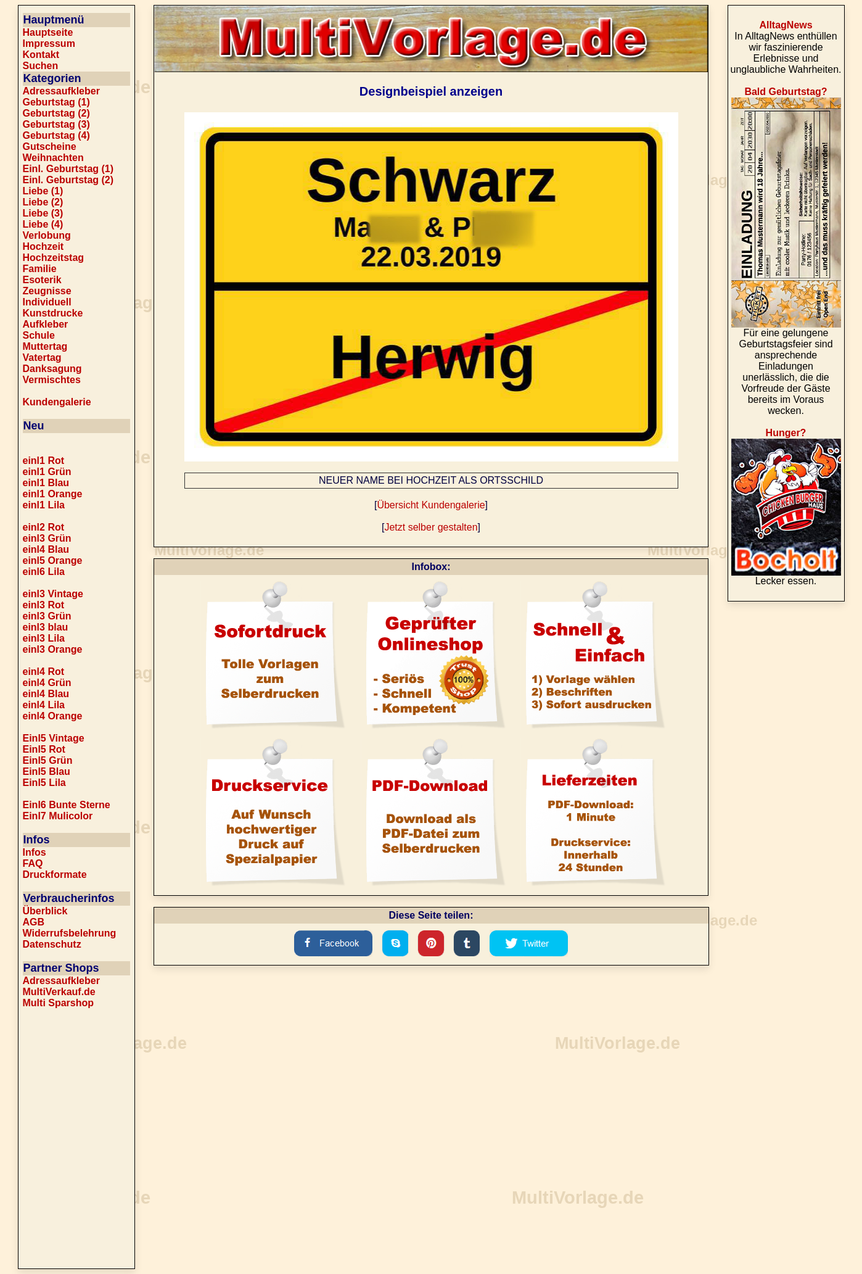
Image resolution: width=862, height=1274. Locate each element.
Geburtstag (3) (56, 124)
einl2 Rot (44, 527)
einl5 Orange (53, 560)
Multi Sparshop (58, 1003)
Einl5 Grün (48, 760)
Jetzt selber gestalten (430, 527)
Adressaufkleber (61, 91)
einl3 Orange (53, 649)
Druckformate (55, 874)
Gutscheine (49, 146)
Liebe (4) (43, 224)
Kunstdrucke (53, 313)
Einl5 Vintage (53, 738)
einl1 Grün (47, 471)
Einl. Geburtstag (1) (68, 168)
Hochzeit (43, 246)
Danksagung (52, 368)
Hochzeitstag (53, 257)
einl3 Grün (47, 538)
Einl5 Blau (46, 771)
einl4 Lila (44, 705)
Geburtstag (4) (56, 135)
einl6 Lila (44, 571)
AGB (34, 922)
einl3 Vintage (53, 594)
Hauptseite (48, 32)
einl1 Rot (44, 460)
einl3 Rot (44, 605)
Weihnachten (53, 157)
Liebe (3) (43, 213)
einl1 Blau (46, 483)
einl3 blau (45, 627)
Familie (40, 268)
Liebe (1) (43, 191)
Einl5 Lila (44, 782)
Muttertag (45, 346)
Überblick (45, 911)
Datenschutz (52, 944)
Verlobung (47, 235)
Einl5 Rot (44, 749)
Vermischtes (52, 379)
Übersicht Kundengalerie (431, 505)
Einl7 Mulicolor (58, 816)
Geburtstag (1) (56, 102)
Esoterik (42, 280)
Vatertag (42, 357)
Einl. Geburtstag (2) (68, 180)
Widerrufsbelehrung (70, 933)
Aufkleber (45, 324)
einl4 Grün (47, 682)
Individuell (47, 302)
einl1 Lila (44, 505)
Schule (39, 335)
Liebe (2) (43, 202)
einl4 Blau (46, 549)
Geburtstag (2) (56, 113)
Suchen (41, 65)
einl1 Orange (53, 494)
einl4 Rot (44, 671)
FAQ (33, 863)
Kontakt (41, 54)
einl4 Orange (53, 716)
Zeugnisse (47, 291)
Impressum (49, 43)
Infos (34, 852)
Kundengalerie (57, 402)
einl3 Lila (44, 638)
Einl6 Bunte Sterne (66, 805)
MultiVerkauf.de (59, 992)
